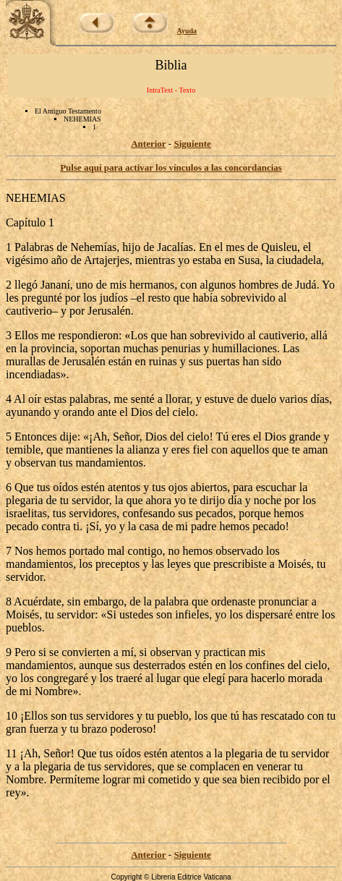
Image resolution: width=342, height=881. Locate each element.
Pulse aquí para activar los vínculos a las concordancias (171, 167)
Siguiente (192, 143)
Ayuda (187, 31)
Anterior (148, 143)
